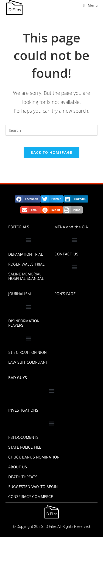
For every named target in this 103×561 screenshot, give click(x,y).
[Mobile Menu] (90, 5)
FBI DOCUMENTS (23, 438)
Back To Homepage (51, 152)
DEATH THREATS (22, 477)
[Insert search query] (51, 130)
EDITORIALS (18, 228)
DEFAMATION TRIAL (25, 255)
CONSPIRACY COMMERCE (30, 497)
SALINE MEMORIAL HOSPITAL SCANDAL (26, 277)
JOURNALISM (19, 294)
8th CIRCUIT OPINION (27, 353)
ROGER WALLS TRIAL (26, 265)
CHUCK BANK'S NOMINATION (34, 458)
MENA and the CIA (71, 228)
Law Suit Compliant (28, 363)
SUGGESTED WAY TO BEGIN (33, 487)
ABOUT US (17, 468)
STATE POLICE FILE (24, 448)
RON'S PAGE (65, 294)
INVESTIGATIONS (23, 411)
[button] (28, 199)
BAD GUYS (17, 378)
